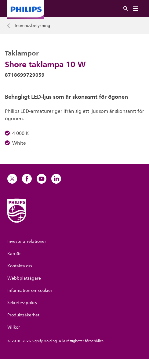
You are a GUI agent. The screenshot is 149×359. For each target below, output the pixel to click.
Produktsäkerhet (23, 315)
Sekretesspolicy (22, 302)
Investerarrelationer (26, 241)
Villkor (13, 327)
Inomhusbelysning (32, 26)
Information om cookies (30, 290)
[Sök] (125, 9)
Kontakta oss (19, 265)
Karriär (14, 253)
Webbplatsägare (24, 278)
